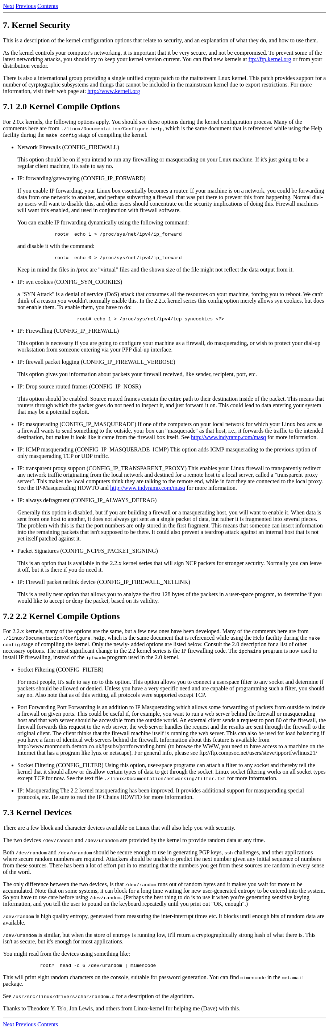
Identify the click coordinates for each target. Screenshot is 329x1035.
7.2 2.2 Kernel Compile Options (61, 619)
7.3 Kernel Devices (37, 815)
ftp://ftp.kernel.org (270, 59)
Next (8, 6)
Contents (47, 6)
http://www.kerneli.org (113, 91)
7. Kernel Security (36, 25)
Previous (26, 6)
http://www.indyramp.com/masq (228, 440)
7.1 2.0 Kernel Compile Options (61, 106)
